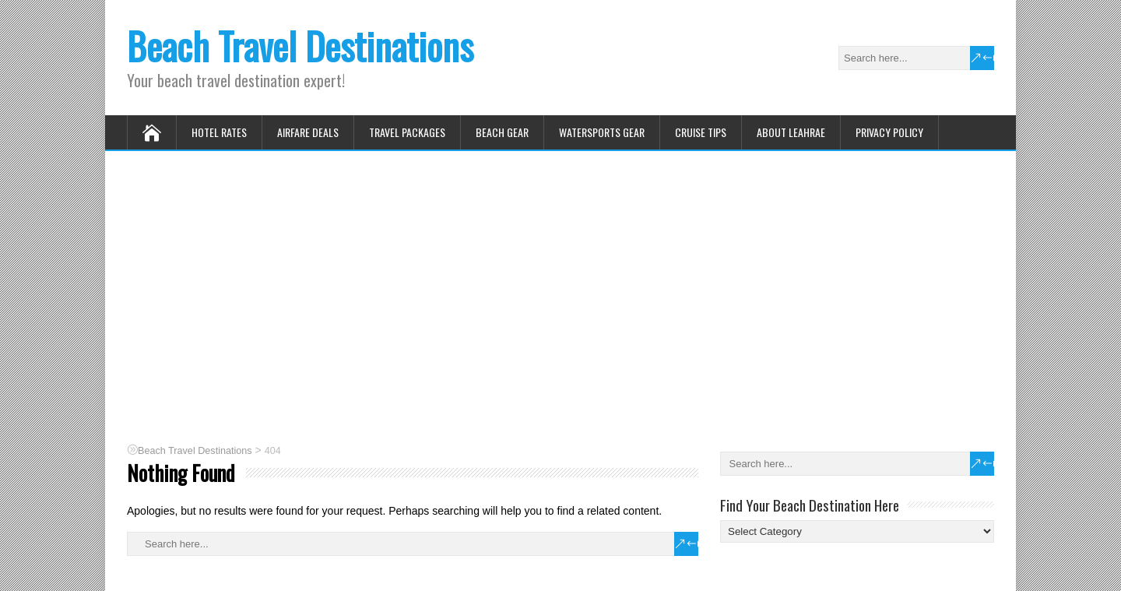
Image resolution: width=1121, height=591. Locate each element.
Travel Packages (407, 132)
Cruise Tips (700, 132)
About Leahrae (791, 132)
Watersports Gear (602, 132)
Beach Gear (502, 132)
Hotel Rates (219, 132)
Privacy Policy (889, 132)
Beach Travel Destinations (300, 45)
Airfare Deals (308, 132)
